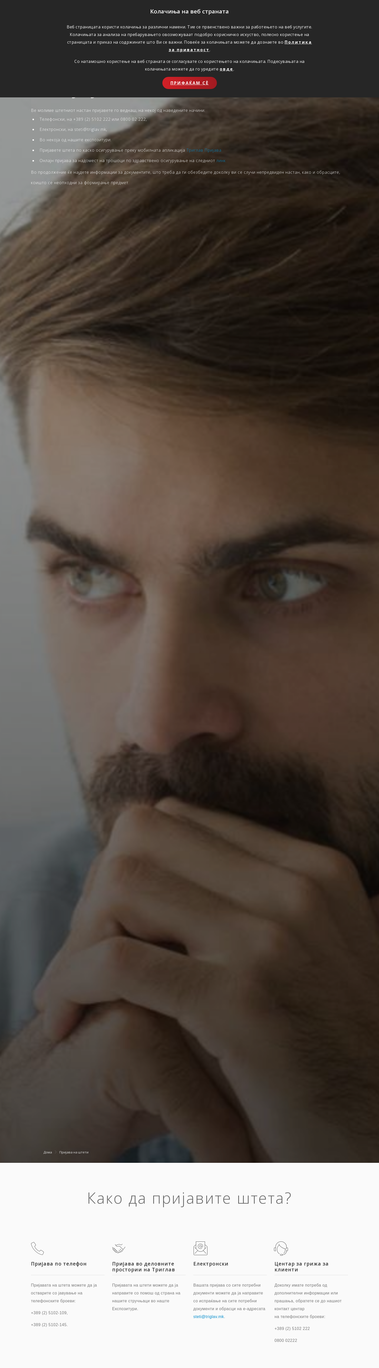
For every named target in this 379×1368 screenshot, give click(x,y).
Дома (47, 1152)
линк (221, 160)
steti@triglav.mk (208, 1316)
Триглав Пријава (203, 150)
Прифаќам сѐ (189, 83)
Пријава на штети (74, 1152)
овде (226, 69)
